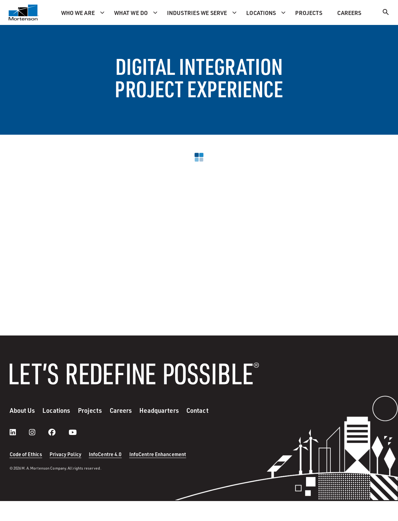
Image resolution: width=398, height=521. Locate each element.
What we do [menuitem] (131, 12)
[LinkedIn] (19, 432)
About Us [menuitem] (22, 410)
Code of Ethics (26, 454)
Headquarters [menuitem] (159, 410)
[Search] (386, 13)
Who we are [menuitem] (78, 12)
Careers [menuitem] (349, 12)
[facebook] (58, 432)
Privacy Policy (65, 454)
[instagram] (38, 432)
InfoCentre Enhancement (157, 454)
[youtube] (73, 432)
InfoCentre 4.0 (105, 454)
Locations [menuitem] (261, 12)
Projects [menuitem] (308, 12)
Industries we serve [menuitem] (197, 12)
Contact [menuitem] (197, 410)
